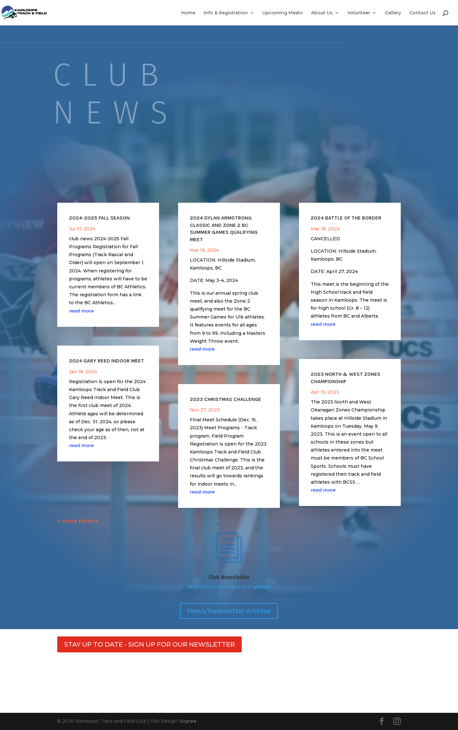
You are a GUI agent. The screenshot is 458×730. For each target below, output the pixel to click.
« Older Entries (78, 521)
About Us (322, 13)
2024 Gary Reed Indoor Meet (106, 361)
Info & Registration (226, 13)
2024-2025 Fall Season (99, 218)
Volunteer (358, 13)
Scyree (188, 721)
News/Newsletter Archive (229, 611)
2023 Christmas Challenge (225, 399)
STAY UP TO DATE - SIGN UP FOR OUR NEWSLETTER (149, 644)
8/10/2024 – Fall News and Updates (229, 587)
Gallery (393, 13)
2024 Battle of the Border (346, 218)
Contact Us (422, 13)
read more (81, 311)
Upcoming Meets (282, 13)
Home (188, 13)
